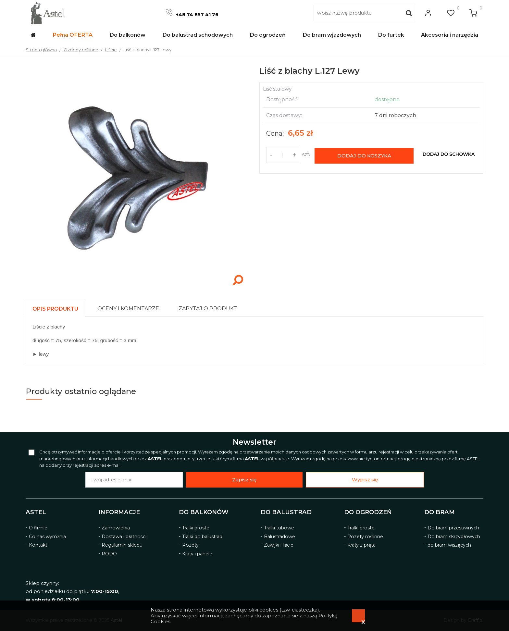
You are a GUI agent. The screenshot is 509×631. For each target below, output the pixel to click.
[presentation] (55, 309)
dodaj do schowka (449, 154)
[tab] (58, 307)
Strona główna (41, 49)
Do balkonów (204, 512)
